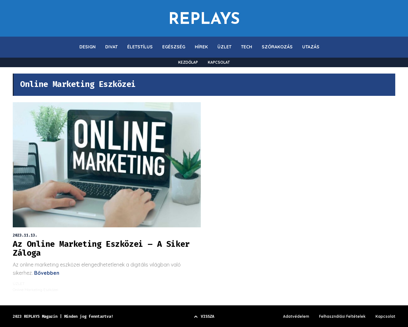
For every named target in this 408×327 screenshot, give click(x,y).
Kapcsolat (385, 316)
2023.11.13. (25, 235)
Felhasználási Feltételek (342, 316)
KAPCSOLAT (219, 62)
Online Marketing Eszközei (35, 289)
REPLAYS (204, 18)
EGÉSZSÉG (173, 47)
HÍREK (201, 47)
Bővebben (46, 273)
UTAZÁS (310, 47)
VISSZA (204, 316)
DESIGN (87, 47)
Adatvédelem (296, 316)
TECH (246, 47)
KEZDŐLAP (188, 62)
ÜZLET (224, 47)
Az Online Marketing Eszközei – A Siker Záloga (101, 248)
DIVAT (111, 47)
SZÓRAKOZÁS (277, 47)
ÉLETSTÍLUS (140, 47)
